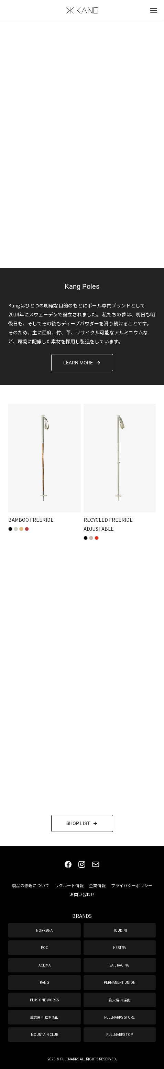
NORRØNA (44, 930)
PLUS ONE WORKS (44, 999)
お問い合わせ (82, 894)
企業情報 (97, 885)
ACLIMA (45, 965)
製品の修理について (30, 885)
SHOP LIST (82, 823)
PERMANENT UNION (119, 982)
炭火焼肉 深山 (119, 999)
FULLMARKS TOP (119, 1034)
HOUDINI (119, 930)
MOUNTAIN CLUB (44, 1034)
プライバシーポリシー (131, 885)
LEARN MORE (82, 362)
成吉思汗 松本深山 (44, 1017)
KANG (44, 982)
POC (44, 947)
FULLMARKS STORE (119, 1017)
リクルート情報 (69, 885)
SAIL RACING (119, 965)
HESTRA (119, 947)
